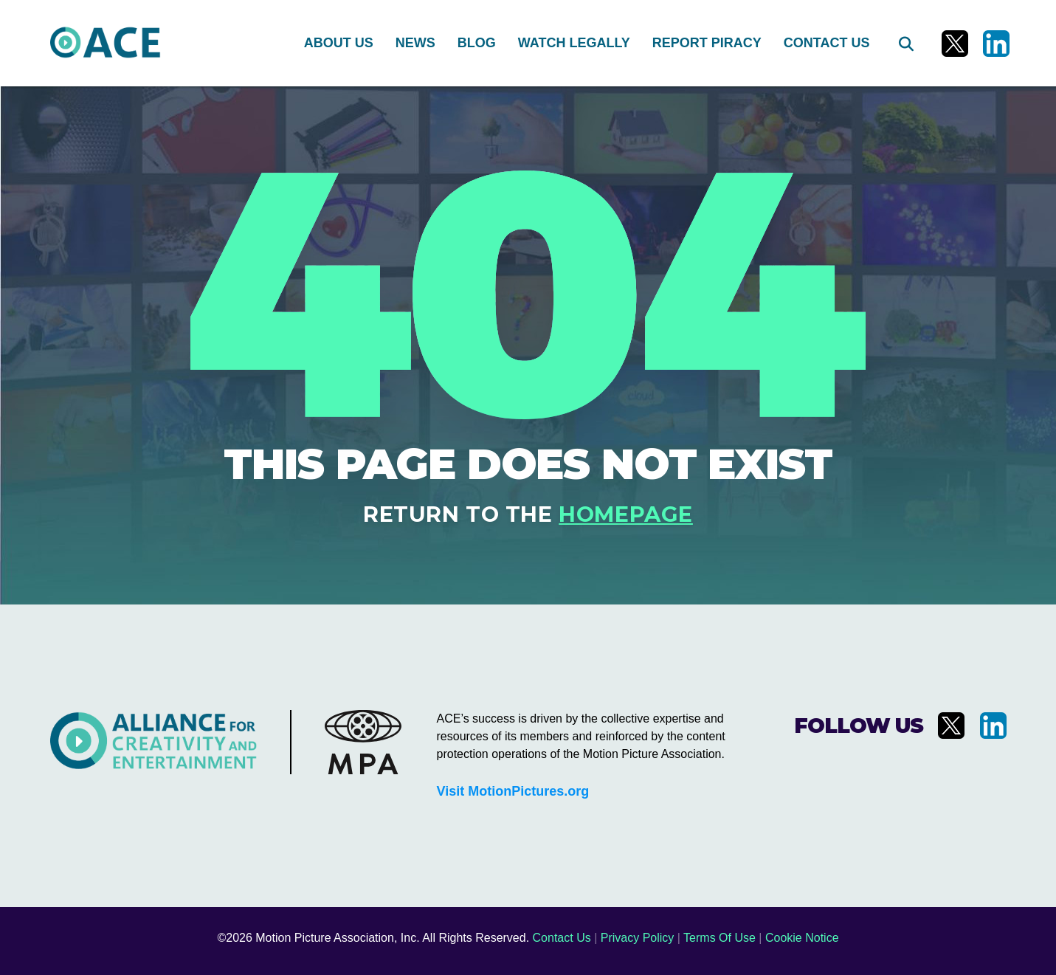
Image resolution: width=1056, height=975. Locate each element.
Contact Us (562, 937)
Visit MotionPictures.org (513, 791)
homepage (626, 514)
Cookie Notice (802, 937)
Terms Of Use (719, 937)
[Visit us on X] (955, 43)
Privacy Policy (637, 937)
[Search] (905, 43)
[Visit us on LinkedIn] (996, 43)
